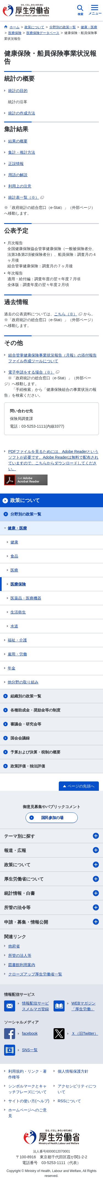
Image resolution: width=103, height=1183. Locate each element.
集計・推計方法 (21, 152)
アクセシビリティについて (77, 1089)
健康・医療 (17, 528)
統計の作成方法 (21, 113)
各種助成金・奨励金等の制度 (35, 710)
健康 (14, 542)
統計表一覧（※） (26, 197)
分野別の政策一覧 (25, 514)
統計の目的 (17, 90)
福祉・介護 (17, 640)
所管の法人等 (19, 955)
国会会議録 (20, 738)
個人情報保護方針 (73, 1071)
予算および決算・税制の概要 (35, 752)
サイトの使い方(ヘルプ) (28, 1101)
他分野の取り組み (23, 682)
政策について (51, 865)
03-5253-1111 (53, 1162)
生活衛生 (18, 612)
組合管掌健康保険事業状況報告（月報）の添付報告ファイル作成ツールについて (52, 358)
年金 (11, 668)
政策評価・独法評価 (27, 766)
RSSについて (69, 1101)
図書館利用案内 (21, 965)
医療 (14, 570)
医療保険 (18, 584)
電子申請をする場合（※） (33, 372)
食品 (14, 556)
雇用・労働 (17, 654)
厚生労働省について (51, 879)
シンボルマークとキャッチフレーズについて (27, 1089)
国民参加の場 (52, 817)
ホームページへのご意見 (27, 1113)
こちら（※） (68, 314)
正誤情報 (16, 163)
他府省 (14, 946)
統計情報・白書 (51, 893)
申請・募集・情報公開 (51, 922)
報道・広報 (51, 850)
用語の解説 (17, 175)
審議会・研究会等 (25, 724)
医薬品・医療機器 (25, 598)
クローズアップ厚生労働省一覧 (35, 974)
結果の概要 (17, 141)
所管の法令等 (51, 907)
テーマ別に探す (51, 836)
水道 (14, 626)
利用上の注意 (19, 186)
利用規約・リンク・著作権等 (27, 1074)
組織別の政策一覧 (25, 696)
